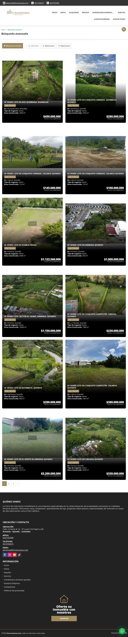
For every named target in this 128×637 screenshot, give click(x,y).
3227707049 (54, 3)
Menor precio (48, 46)
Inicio (54, 12)
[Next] (17, 483)
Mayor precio (64, 46)
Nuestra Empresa (102, 19)
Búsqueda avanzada (15, 30)
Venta (63, 12)
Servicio (85, 12)
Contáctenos (119, 19)
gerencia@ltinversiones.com (17, 3)
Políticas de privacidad (14, 590)
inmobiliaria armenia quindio (104, 12)
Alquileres (74, 12)
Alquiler (7, 572)
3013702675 (39, 3)
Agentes (121, 12)
